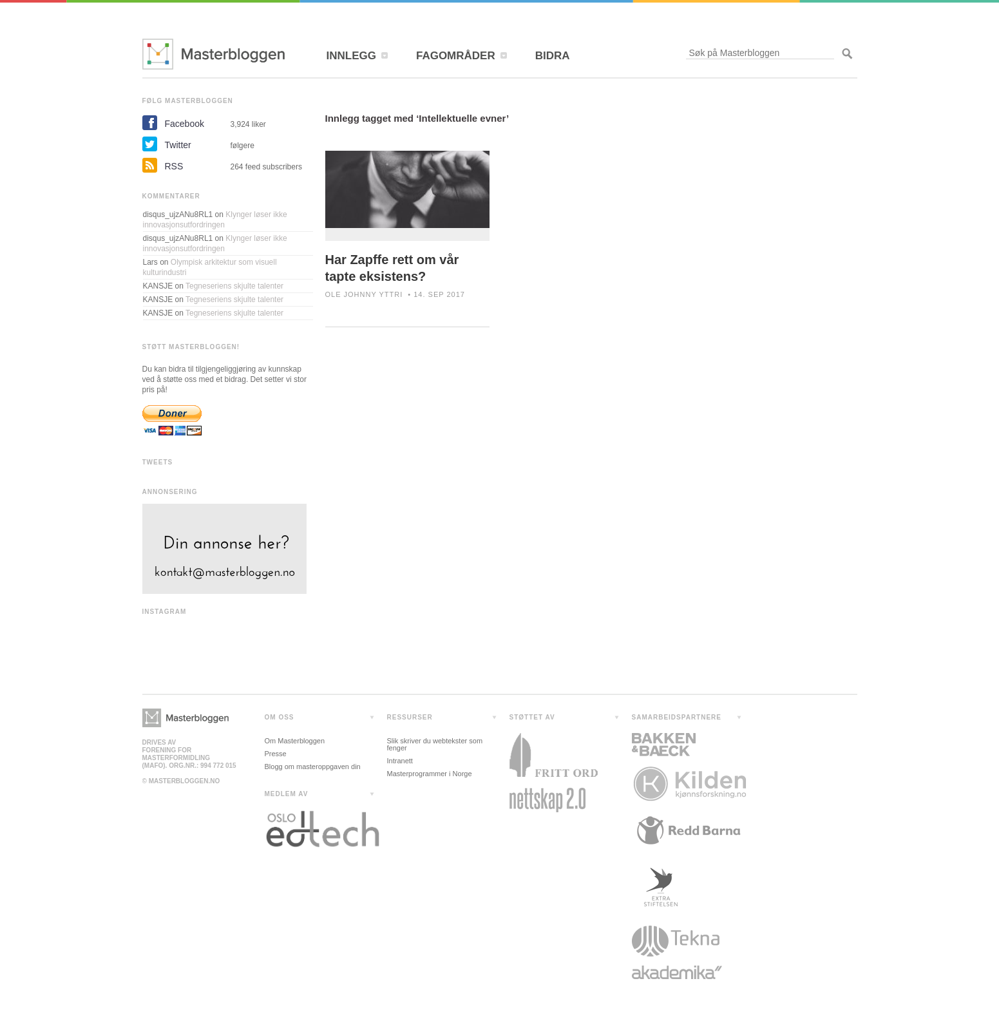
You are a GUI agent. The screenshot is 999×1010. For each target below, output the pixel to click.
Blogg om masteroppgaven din (313, 766)
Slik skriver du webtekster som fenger (435, 744)
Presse (276, 754)
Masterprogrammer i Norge (429, 773)
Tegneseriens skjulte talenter (234, 286)
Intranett (400, 761)
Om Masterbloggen (295, 741)
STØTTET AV (532, 717)
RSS (174, 166)
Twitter (178, 145)
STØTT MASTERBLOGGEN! (191, 346)
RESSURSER (410, 717)
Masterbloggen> (185, 718)
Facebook (184, 124)
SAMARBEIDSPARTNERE (677, 717)
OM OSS (279, 717)
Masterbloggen (213, 54)
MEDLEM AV (287, 793)
